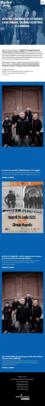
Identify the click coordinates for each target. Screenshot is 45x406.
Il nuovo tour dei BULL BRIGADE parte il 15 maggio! (21, 170)
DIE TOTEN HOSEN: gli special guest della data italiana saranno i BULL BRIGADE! (22, 357)
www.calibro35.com (5, 75)
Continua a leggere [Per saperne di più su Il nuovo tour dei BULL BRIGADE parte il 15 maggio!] (8, 177)
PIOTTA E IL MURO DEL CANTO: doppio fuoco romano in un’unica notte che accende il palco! (21, 257)
